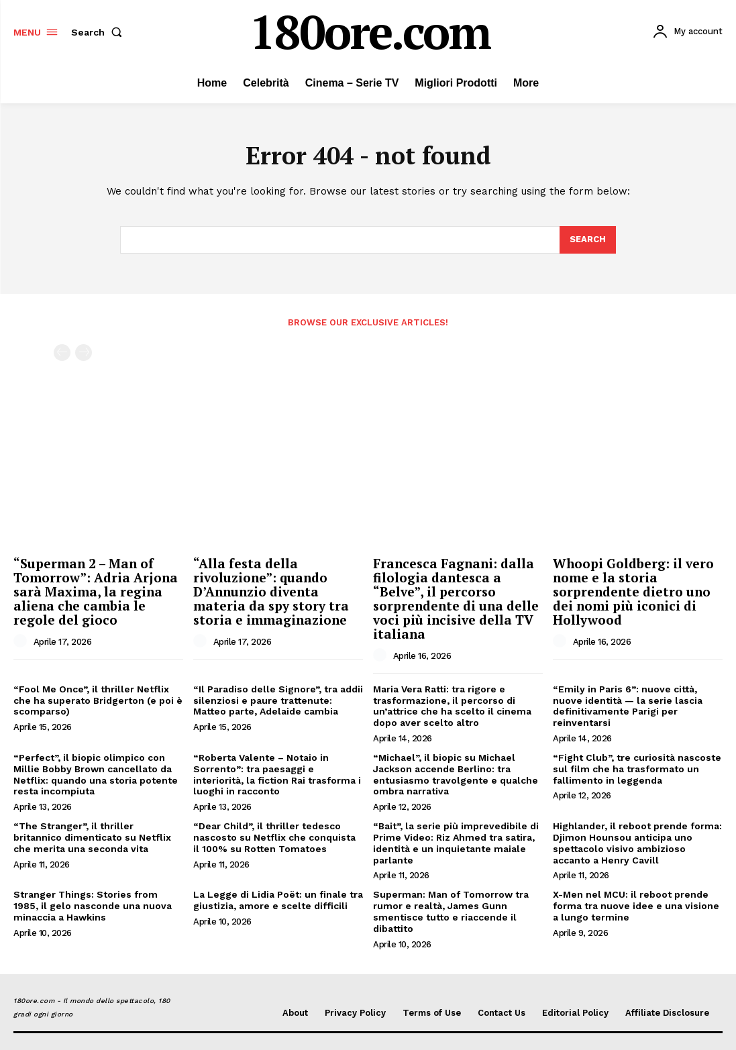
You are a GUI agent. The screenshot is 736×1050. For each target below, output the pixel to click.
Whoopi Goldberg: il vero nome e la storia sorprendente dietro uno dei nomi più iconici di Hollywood (633, 591)
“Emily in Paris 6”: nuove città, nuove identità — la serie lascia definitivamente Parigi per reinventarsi (627, 706)
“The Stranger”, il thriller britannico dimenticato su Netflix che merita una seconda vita (92, 837)
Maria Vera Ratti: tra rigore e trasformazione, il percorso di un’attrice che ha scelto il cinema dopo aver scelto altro (452, 706)
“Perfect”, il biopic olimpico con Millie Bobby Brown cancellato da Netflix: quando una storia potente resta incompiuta (95, 774)
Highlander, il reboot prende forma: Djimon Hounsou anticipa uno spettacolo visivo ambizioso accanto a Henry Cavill (637, 843)
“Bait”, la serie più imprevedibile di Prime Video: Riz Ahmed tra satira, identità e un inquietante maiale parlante (456, 843)
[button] (99, 32)
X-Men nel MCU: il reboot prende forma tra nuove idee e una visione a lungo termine (636, 906)
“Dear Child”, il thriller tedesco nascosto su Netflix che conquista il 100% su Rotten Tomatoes (274, 837)
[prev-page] (62, 352)
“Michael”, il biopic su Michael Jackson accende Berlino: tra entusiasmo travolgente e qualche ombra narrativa (455, 774)
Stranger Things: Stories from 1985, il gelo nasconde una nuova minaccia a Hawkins (92, 906)
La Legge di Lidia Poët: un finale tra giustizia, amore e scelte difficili (278, 900)
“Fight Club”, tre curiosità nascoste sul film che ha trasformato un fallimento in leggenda (637, 769)
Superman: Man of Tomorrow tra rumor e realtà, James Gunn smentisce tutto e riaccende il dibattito (451, 911)
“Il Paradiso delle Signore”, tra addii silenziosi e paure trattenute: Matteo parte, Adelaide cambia (278, 700)
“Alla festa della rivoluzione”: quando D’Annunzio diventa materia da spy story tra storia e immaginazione (271, 591)
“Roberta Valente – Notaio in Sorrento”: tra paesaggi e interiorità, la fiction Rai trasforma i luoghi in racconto (277, 774)
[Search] (588, 240)
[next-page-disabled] (83, 352)
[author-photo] (22, 641)
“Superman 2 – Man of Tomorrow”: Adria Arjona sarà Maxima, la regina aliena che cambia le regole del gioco (95, 591)
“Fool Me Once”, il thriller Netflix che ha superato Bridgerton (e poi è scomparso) (97, 700)
